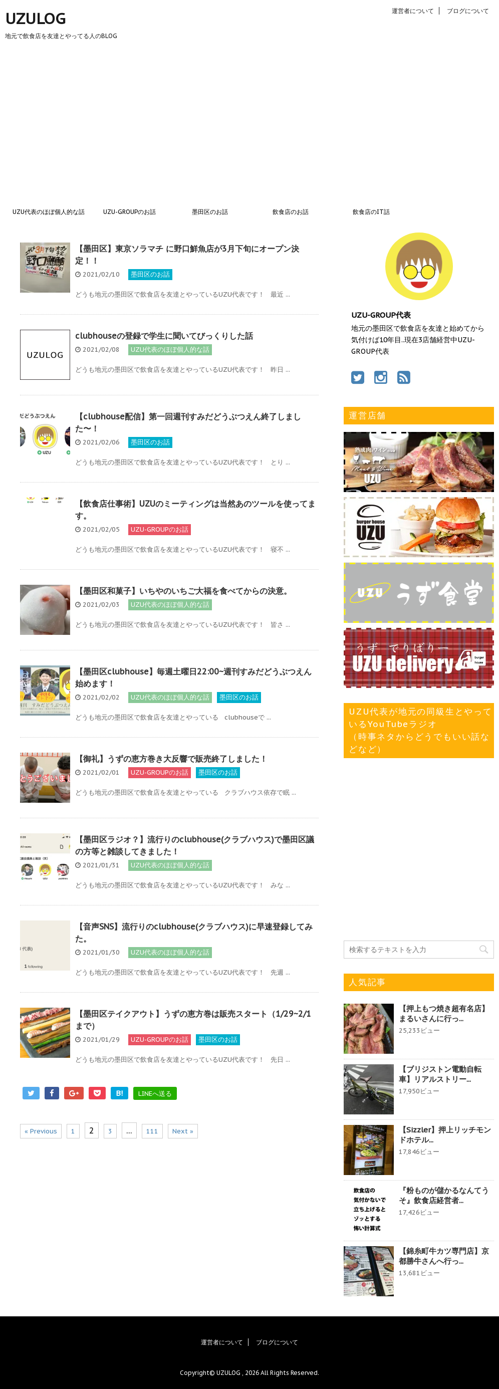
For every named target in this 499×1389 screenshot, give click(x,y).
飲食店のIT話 (371, 211)
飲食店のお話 (291, 211)
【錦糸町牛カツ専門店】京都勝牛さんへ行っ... (444, 1256)
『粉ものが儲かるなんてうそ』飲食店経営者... (444, 1195)
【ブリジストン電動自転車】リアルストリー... (440, 1074)
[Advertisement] (249, 126)
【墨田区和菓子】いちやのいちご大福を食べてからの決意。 (183, 591)
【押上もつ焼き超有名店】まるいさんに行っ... (444, 1013)
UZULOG (35, 18)
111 (152, 1131)
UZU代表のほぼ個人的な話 (49, 211)
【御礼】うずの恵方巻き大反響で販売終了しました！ (171, 759)
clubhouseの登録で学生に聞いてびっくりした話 (164, 336)
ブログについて (468, 11)
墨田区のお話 (210, 211)
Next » (182, 1131)
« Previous (41, 1131)
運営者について (413, 11)
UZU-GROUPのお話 (129, 211)
